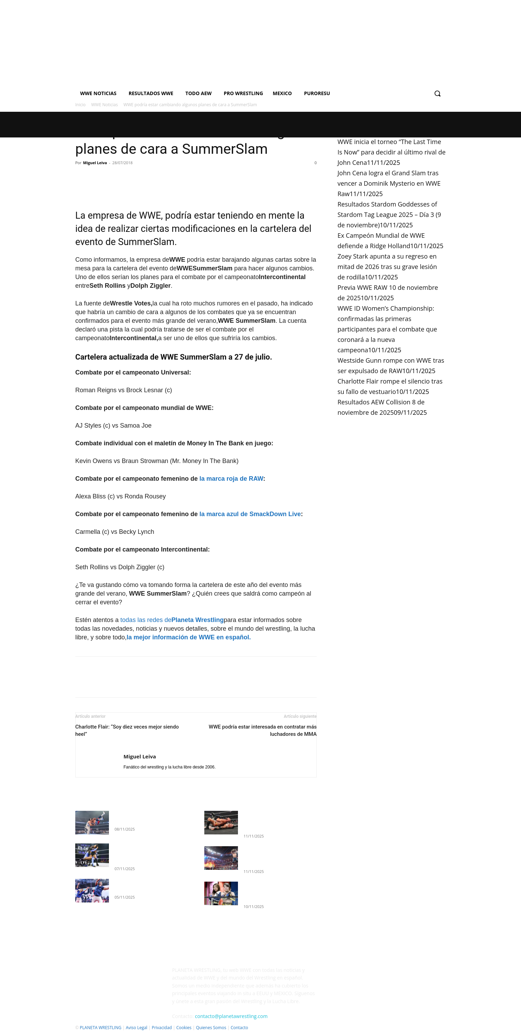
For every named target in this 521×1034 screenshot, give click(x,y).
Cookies (183, 1028)
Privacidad (162, 1028)
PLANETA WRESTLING (100, 1028)
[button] (437, 93)
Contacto (239, 1028)
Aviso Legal (136, 1028)
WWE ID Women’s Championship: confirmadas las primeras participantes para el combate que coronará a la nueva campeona (387, 329)
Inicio (80, 105)
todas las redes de (172, 619)
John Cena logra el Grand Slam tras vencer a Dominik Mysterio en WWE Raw (389, 183)
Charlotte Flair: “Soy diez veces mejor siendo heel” (127, 730)
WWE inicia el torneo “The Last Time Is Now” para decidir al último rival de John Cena (392, 152)
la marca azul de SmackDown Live (250, 514)
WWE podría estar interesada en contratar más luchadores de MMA (263, 730)
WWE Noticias (104, 105)
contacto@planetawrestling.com (231, 1016)
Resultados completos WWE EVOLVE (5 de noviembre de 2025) (145, 853)
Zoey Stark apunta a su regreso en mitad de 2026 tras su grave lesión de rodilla (387, 266)
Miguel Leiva (95, 162)
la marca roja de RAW (231, 478)
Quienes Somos (211, 1028)
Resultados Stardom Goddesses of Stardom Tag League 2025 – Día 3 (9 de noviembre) (389, 214)
